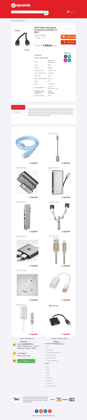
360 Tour (26, 361)
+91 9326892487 (22, 353)
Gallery (48, 372)
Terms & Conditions (51, 355)
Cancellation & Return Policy (53, 352)
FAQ (47, 347)
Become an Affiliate (51, 385)
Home (13, 21)
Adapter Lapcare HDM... (59, 338)
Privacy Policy (49, 349)
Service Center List (51, 358)
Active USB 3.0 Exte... (27, 338)
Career (48, 375)
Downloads (49, 380)
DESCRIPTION (18, 108)
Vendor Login (49, 383)
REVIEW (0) (17, 113)
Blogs (47, 369)
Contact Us (49, 377)
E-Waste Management (51, 360)
